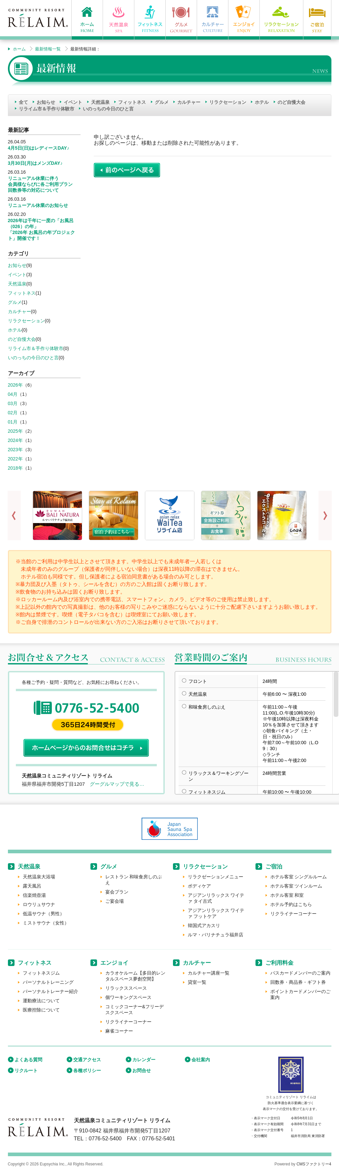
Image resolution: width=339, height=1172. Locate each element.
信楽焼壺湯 (34, 895)
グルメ (162, 102)
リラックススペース (126, 988)
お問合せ (141, 1070)
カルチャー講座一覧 (208, 973)
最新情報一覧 (48, 48)
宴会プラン (116, 891)
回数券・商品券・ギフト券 (298, 982)
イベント (73, 102)
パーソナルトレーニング (48, 982)
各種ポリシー (87, 1070)
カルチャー (188, 102)
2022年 (15, 458)
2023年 (15, 449)
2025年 (15, 431)
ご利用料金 (279, 963)
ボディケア (199, 886)
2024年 (15, 440)
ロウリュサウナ (39, 904)
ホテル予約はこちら (291, 904)
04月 (13, 394)
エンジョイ (114, 963)
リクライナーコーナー (293, 913)
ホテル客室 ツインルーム (296, 886)
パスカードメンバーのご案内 (300, 973)
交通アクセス (87, 1059)
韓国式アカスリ (204, 925)
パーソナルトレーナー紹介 (50, 991)
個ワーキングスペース (128, 997)
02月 (13, 412)
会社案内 (200, 1059)
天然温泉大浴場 (39, 876)
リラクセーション (227, 102)
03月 (13, 403)
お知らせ (46, 102)
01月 (13, 422)
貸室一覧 (197, 982)
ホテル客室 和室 (287, 895)
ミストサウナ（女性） (46, 922)
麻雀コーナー (119, 1031)
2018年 (15, 468)
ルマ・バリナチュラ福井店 (215, 934)
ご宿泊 (273, 867)
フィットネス (132, 102)
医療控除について (41, 1009)
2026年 (15, 385)
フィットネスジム (41, 973)
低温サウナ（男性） (43, 913)
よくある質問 (28, 1059)
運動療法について (41, 1000)
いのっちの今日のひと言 (108, 108)
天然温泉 (100, 102)
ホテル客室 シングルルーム (298, 876)
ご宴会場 (114, 901)
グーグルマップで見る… (117, 784)
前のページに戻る (127, 170)
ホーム (19, 48)
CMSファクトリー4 (313, 1164)
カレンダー (143, 1059)
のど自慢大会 (291, 102)
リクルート (26, 1070)
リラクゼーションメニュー (215, 876)
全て (23, 102)
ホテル (262, 102)
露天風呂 (32, 886)
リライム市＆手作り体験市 (46, 108)
